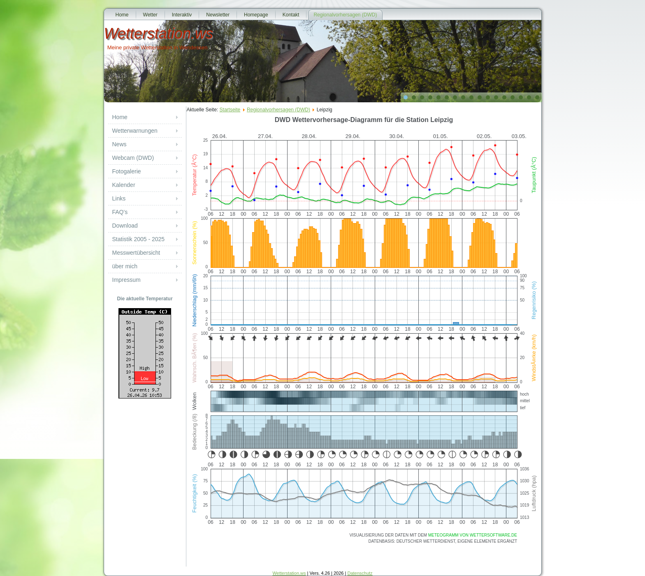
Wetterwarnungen (135, 130)
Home (122, 15)
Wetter (150, 15)
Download (125, 225)
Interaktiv (182, 15)
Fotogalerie (126, 171)
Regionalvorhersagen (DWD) (345, 15)
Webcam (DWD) (133, 157)
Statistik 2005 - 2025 (138, 239)
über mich (124, 266)
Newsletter (218, 15)
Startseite (230, 110)
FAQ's (120, 212)
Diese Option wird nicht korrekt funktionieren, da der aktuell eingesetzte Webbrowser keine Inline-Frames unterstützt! (364, 339)
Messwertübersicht (136, 252)
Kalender (123, 185)
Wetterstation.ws (158, 33)
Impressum (126, 279)
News (119, 144)
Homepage (256, 15)
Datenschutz (359, 573)
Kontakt (291, 15)
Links (119, 198)
